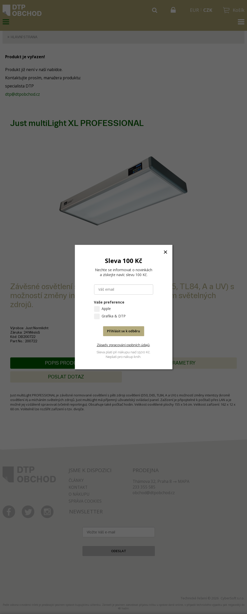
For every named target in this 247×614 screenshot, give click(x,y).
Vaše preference (109, 302)
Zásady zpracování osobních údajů (123, 345)
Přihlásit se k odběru (123, 331)
